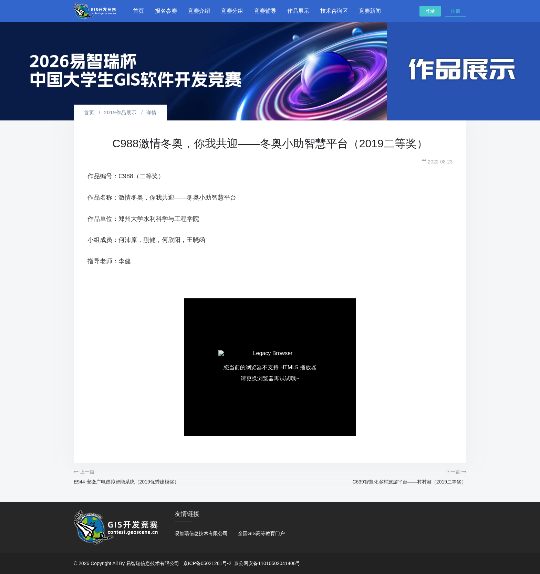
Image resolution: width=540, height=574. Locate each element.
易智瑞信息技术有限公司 (201, 533)
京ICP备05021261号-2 (207, 563)
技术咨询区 (334, 11)
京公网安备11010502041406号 (267, 563)
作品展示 (298, 11)
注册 (455, 11)
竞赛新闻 (370, 11)
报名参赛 (166, 11)
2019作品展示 (120, 112)
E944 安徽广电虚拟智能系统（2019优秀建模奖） (126, 482)
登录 (430, 11)
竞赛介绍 (199, 11)
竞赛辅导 (265, 11)
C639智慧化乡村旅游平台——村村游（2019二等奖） (409, 482)
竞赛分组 (232, 11)
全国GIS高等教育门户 (261, 533)
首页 (138, 11)
